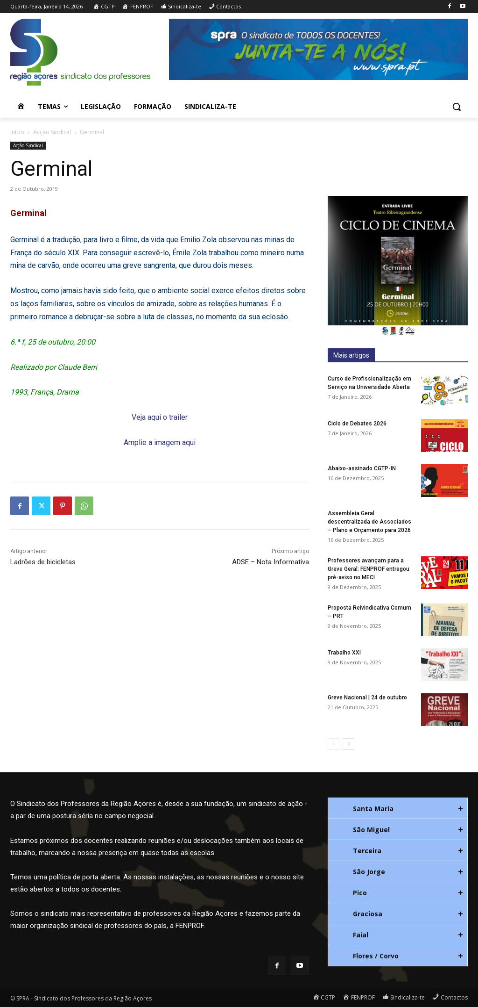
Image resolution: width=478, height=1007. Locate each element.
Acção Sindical (52, 132)
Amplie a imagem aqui (160, 442)
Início (17, 132)
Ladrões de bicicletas (43, 562)
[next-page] (348, 744)
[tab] (398, 808)
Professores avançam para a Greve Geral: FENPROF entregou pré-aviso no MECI (368, 569)
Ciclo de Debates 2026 (357, 423)
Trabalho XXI (344, 652)
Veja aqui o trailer (160, 417)
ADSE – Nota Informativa (270, 562)
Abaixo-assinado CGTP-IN (362, 468)
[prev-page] (333, 744)
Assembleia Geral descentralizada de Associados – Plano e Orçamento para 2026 (369, 521)
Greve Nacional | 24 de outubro (367, 697)
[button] (456, 106)
